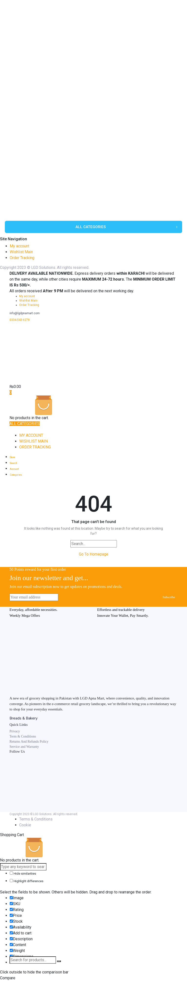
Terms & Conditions (36, 819)
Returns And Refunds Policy (28, 741)
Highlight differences (26, 881)
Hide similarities (23, 873)
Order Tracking (22, 257)
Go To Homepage (93, 554)
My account (19, 246)
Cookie (25, 825)
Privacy (14, 731)
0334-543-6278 (19, 320)
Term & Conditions (22, 736)
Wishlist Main (21, 252)
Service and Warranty (24, 746)
